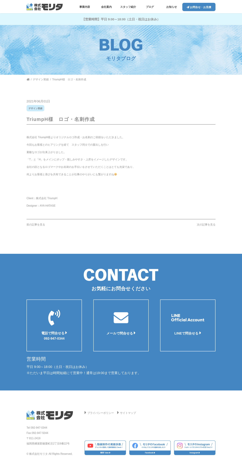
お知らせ (171, 6)
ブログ (150, 6)
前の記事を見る (36, 224)
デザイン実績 (35, 108)
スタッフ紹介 (128, 6)
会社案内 (106, 6)
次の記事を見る (206, 224)
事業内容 (84, 6)
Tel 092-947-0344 (37, 427)
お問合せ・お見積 (199, 7)
